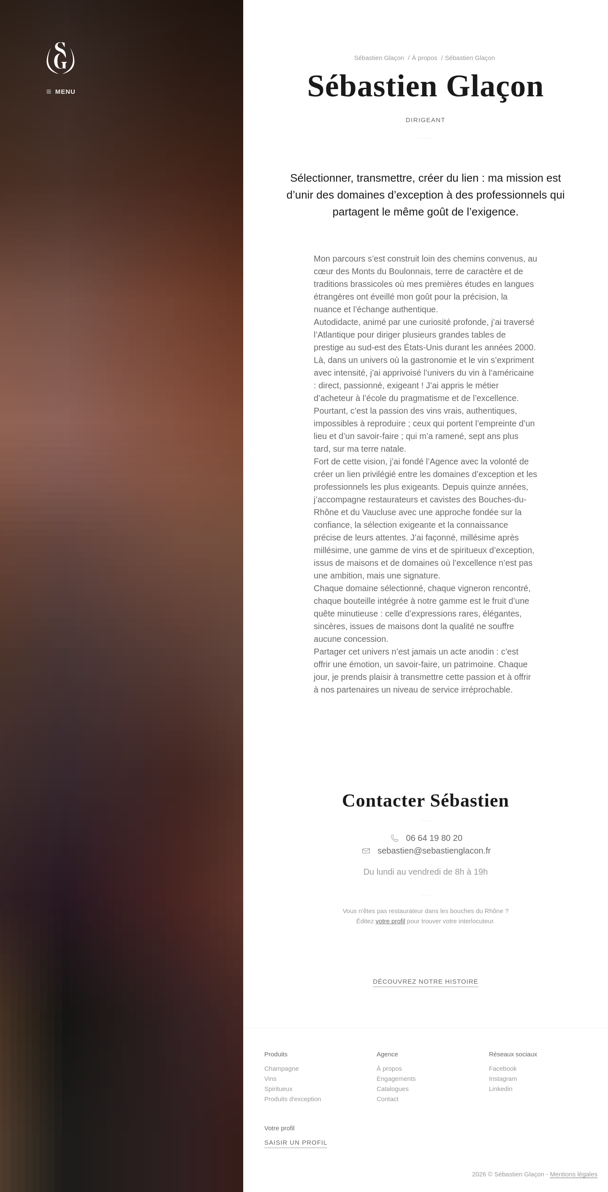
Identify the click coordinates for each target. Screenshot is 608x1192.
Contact (388, 1098)
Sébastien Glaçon (379, 57)
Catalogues (393, 1088)
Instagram (503, 1078)
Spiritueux (278, 1088)
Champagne (281, 1068)
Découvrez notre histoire (425, 981)
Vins (270, 1078)
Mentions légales (573, 1174)
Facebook (503, 1068)
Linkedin (501, 1088)
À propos (424, 57)
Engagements (396, 1078)
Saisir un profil (295, 1142)
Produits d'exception (292, 1098)
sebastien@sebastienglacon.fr (434, 850)
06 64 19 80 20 (434, 838)
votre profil (390, 921)
